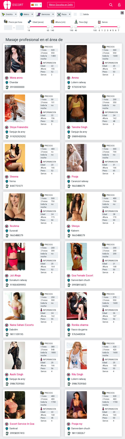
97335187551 (79, 87)
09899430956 (79, 136)
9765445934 (78, 334)
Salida (86, 14)
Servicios (43, 14)
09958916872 (79, 284)
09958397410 (17, 433)
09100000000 (17, 87)
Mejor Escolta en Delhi (61, 4)
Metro (24, 14)
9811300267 (78, 433)
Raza (61, 14)
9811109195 (16, 334)
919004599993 (18, 284)
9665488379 (78, 185)
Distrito (7, 14)
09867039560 (17, 383)
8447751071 (16, 185)
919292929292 (18, 136)
